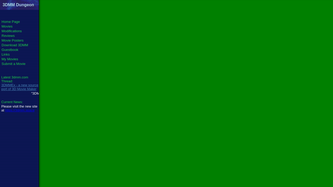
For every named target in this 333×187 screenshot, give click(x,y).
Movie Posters (12, 40)
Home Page (11, 22)
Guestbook (10, 50)
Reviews (8, 36)
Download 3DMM (15, 45)
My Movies (10, 59)
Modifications (12, 31)
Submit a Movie (13, 64)
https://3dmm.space (19, 110)
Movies (7, 26)
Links (6, 54)
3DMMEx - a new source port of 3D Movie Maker (19, 87)
